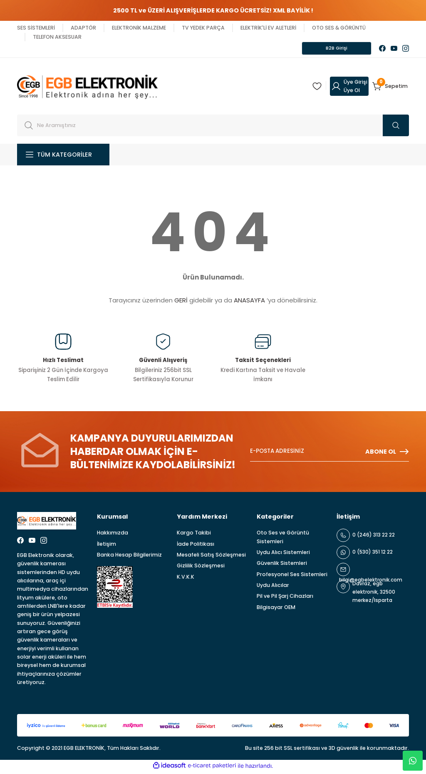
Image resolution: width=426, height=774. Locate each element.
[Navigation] (63, 157)
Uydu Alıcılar (273, 587)
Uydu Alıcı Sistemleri (283, 554)
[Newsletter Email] (329, 454)
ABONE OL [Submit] (387, 454)
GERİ (181, 302)
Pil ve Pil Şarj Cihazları (285, 598)
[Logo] (87, 88)
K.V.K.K (185, 579)
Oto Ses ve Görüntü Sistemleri (283, 539)
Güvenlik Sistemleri (282, 565)
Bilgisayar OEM (276, 609)
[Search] (213, 128)
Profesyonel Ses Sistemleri (292, 576)
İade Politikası (195, 546)
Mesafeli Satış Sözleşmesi (211, 557)
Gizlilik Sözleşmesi (201, 568)
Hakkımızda (112, 535)
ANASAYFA (249, 302)
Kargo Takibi (194, 535)
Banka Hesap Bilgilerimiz (129, 557)
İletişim (106, 546)
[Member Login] (349, 89)
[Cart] (390, 89)
